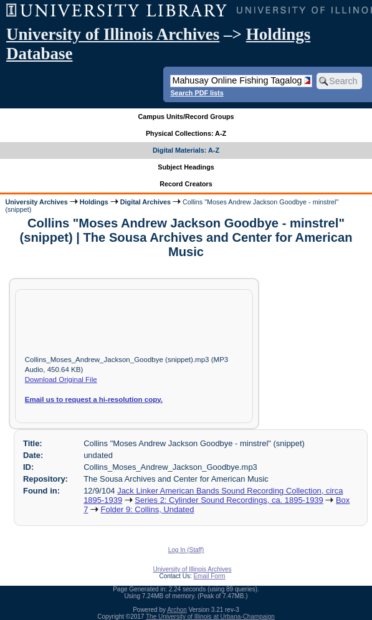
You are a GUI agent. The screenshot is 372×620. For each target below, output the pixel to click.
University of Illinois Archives (112, 34)
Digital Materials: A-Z (186, 150)
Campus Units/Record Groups (186, 116)
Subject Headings (186, 167)
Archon (177, 609)
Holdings (94, 202)
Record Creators (186, 184)
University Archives (36, 202)
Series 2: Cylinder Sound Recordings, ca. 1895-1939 (229, 500)
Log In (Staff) (186, 549)
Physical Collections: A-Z (186, 133)
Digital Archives (145, 202)
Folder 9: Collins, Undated (147, 509)
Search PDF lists (196, 93)
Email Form (209, 576)
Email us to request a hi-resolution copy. (94, 399)
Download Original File (61, 379)
